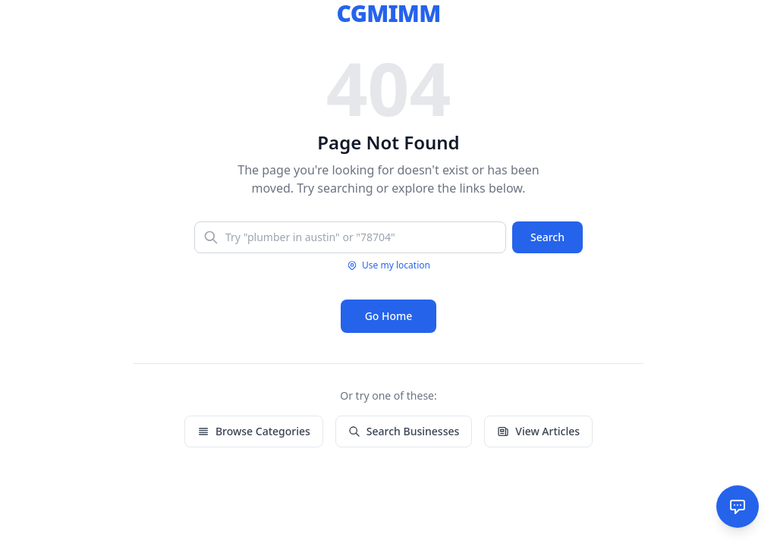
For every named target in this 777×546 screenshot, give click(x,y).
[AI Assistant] (737, 506)
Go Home (389, 316)
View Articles (538, 431)
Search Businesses (403, 431)
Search (547, 237)
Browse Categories (253, 431)
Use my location (388, 265)
